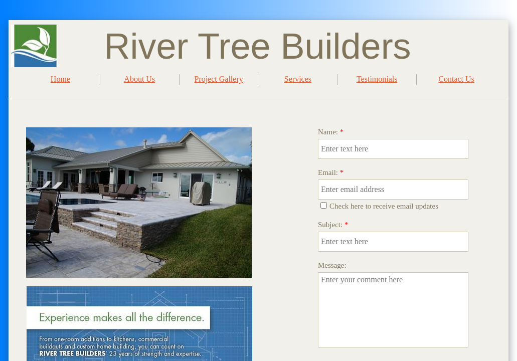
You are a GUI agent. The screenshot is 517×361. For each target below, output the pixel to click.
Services (297, 79)
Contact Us (456, 79)
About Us (139, 79)
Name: (330, 132)
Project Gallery (218, 79)
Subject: (333, 225)
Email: (330, 172)
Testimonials (377, 79)
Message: (332, 265)
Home (60, 79)
